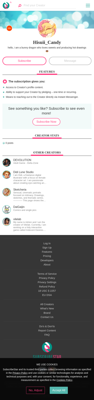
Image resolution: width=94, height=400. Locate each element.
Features (47, 251)
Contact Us (47, 317)
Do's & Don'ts (47, 326)
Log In (47, 243)
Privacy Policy (47, 278)
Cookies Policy (64, 380)
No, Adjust (35, 390)
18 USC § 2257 (47, 290)
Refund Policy (47, 286)
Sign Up (47, 247)
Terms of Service (47, 273)
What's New (47, 308)
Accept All (58, 390)
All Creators (47, 304)
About (47, 264)
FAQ (47, 334)
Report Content (47, 330)
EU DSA (47, 295)
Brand (47, 312)
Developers (47, 260)
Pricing (47, 256)
